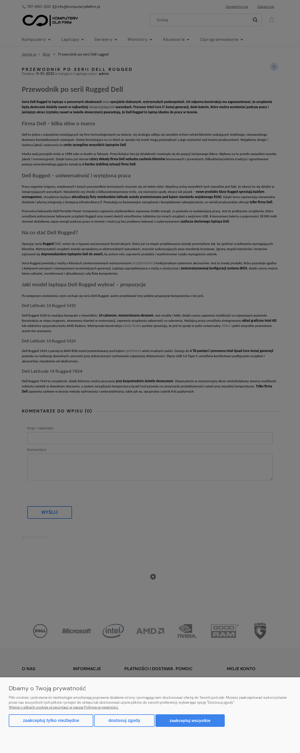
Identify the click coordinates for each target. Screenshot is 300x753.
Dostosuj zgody (124, 720)
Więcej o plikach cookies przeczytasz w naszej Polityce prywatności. (64, 707)
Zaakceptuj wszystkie (190, 720)
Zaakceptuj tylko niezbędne (51, 720)
